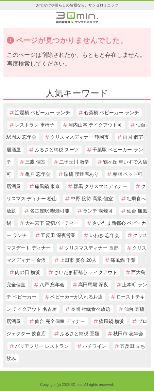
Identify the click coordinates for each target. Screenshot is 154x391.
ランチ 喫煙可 (98, 211)
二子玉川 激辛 (74, 162)
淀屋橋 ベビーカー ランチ (42, 112)
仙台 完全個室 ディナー (60, 321)
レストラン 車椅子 (34, 125)
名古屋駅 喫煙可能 (49, 211)
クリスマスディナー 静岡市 (79, 137)
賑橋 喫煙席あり (81, 174)
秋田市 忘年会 (128, 333)
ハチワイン (94, 346)
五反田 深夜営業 (58, 235)
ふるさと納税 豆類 (79, 333)
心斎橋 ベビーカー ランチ (111, 112)
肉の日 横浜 (27, 272)
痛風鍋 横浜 (111, 321)
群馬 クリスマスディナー (100, 186)
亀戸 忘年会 (37, 174)
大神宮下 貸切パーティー (52, 223)
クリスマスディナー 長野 (91, 248)
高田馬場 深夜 (93, 284)
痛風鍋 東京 (47, 186)
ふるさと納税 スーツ (57, 149)
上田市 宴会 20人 (78, 260)
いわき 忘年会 (104, 235)
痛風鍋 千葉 (123, 260)
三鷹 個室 (35, 162)
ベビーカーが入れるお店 (76, 297)
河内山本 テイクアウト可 (95, 125)
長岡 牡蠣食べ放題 (90, 309)
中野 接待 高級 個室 (92, 198)
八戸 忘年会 (52, 284)
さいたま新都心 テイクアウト (85, 272)
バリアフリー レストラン (42, 346)
